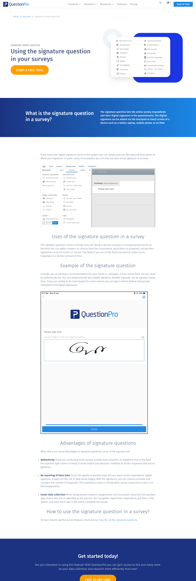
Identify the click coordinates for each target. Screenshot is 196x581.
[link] (161, 2)
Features (121, 8)
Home (17, 16)
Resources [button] (107, 8)
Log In (181, 2)
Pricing (133, 8)
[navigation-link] (170, 2)
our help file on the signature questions (116, 520)
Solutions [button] (90, 8)
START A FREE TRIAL (29, 70)
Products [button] (74, 8)
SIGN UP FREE (175, 8)
